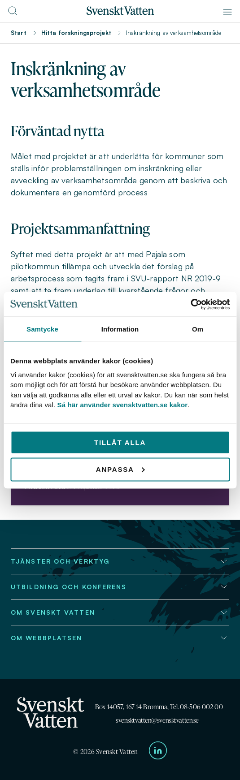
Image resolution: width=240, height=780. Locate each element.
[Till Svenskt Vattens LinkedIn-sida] (158, 752)
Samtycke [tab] (42, 329)
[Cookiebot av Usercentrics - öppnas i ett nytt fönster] (190, 304)
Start (18, 32)
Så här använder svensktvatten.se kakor (122, 405)
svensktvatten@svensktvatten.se (157, 720)
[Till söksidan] (12, 13)
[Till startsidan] (120, 12)
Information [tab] (120, 329)
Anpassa (120, 469)
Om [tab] (197, 329)
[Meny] (227, 12)
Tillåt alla (120, 442)
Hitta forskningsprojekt (76, 32)
